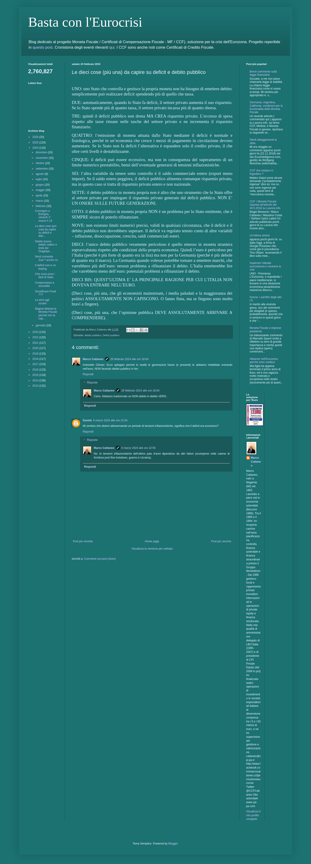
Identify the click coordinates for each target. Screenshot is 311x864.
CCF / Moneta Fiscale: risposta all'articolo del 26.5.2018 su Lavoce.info (265, 205)
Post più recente (83, 541)
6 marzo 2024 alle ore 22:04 (110, 420)
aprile (39, 195)
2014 (35, 380)
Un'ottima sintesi (260, 235)
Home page (152, 541)
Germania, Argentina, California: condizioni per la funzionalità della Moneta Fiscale (266, 107)
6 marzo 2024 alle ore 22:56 (138, 448)
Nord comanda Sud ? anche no (46, 258)
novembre (42, 157)
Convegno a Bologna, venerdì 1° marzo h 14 (43, 215)
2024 (35, 147)
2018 (35, 359)
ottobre (40, 163)
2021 (35, 342)
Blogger (173, 843)
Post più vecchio (221, 541)
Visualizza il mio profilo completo (253, 815)
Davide (87, 420)
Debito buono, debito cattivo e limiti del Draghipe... (46, 246)
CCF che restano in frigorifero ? (261, 172)
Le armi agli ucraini (42, 301)
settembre (42, 168)
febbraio (41, 206)
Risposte (92, 382)
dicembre (42, 152)
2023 (35, 332)
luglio (39, 179)
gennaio (41, 325)
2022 (35, 337)
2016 (35, 369)
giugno (40, 184)
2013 (35, 385)
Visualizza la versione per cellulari (152, 548)
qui (111, 47)
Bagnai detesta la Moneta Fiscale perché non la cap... (46, 313)
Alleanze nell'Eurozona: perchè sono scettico (264, 360)
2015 (35, 375)
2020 (35, 348)
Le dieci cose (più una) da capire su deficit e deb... (45, 231)
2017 (35, 364)
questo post (43, 47)
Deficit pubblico (111, 335)
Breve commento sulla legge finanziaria (263, 73)
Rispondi (88, 374)
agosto (40, 174)
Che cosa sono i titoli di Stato (45, 275)
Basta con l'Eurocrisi (85, 22)
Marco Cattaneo (93, 359)
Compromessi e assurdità (44, 284)
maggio (40, 190)
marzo (40, 200)
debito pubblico (93, 335)
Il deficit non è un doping (45, 267)
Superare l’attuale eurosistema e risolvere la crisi (265, 266)
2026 (35, 137)
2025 (35, 142)
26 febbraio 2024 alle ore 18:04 (129, 359)
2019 (35, 353)
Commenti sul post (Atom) (100, 558)
